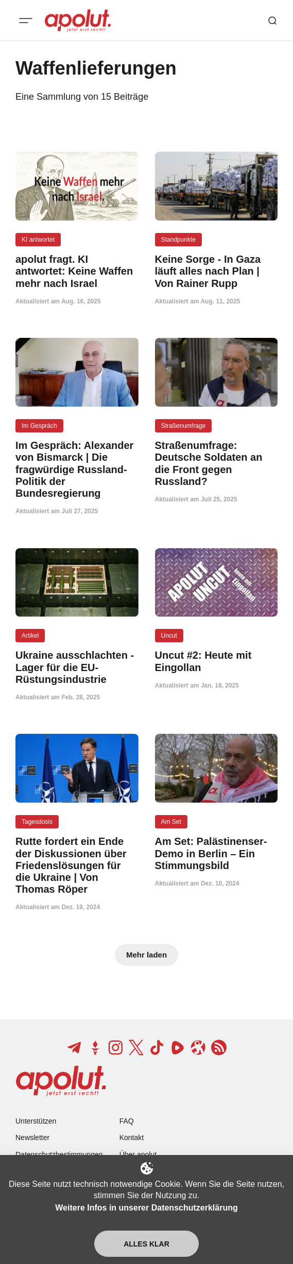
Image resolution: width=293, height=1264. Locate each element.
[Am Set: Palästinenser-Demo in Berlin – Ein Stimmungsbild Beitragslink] (216, 854)
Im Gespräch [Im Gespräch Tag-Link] (39, 425)
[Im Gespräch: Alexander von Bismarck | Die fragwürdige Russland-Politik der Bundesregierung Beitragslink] (77, 469)
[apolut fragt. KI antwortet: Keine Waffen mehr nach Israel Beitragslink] (77, 272)
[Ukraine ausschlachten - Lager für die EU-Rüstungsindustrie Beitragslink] (77, 667)
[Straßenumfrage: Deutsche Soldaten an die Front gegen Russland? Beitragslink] (216, 463)
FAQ (126, 1121)
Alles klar (146, 1244)
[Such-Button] (272, 20)
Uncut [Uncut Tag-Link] (169, 635)
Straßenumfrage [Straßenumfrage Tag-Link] (183, 425)
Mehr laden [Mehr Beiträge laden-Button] (146, 954)
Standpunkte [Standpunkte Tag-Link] (178, 239)
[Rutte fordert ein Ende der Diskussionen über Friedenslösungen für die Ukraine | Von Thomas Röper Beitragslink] (77, 865)
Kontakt (131, 1137)
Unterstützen (35, 1121)
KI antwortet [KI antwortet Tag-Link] (38, 239)
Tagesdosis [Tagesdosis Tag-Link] (37, 821)
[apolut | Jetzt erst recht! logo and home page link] (77, 20)
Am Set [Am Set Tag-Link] (171, 821)
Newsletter (32, 1137)
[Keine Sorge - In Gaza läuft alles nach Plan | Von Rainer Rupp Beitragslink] (216, 272)
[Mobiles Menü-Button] (25, 20)
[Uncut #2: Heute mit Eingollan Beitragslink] (216, 661)
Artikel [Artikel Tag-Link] (30, 635)
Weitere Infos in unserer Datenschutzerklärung (146, 1207)
